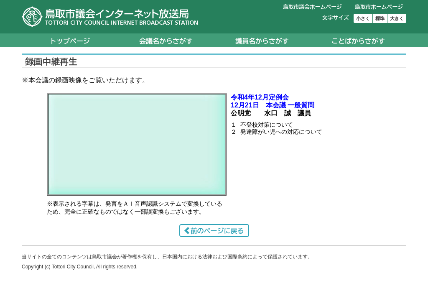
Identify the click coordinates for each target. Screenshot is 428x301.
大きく (397, 18)
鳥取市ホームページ (379, 7)
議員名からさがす (262, 41)
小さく (363, 18)
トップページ (70, 41)
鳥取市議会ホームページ (312, 7)
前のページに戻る (217, 230)
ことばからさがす (358, 41)
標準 (380, 18)
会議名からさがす (166, 41)
